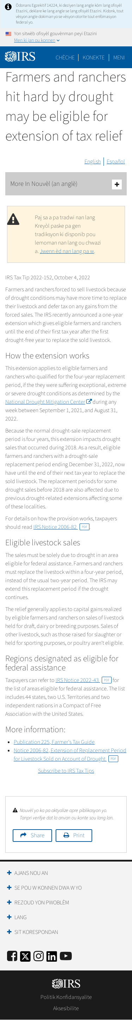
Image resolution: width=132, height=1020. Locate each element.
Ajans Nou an (31, 873)
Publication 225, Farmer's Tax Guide (54, 742)
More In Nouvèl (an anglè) (66, 184)
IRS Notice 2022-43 (84, 680)
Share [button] (37, 835)
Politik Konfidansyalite (66, 997)
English (92, 161)
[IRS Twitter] (25, 958)
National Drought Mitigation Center (48, 402)
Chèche (65, 57)
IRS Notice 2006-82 (61, 527)
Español (116, 161)
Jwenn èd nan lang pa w (67, 251)
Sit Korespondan (36, 932)
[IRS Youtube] (66, 956)
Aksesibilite (66, 1008)
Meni (119, 57)
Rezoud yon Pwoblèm (41, 903)
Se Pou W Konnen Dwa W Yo (48, 888)
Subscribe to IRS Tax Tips (66, 771)
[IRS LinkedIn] (51, 958)
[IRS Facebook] (12, 956)
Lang (20, 917)
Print (78, 835)
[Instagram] (38, 956)
